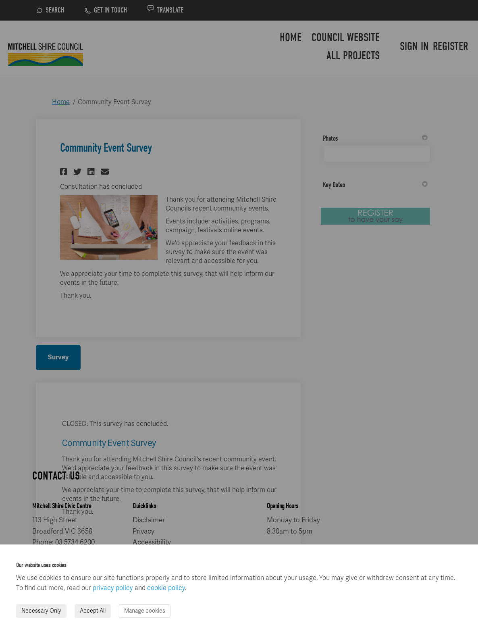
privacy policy (113, 588)
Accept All (93, 610)
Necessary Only (41, 610)
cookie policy (166, 588)
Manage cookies (144, 610)
